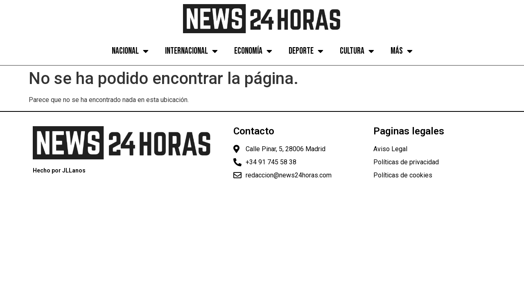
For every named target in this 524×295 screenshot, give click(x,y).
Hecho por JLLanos (59, 170)
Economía (253, 51)
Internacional (191, 51)
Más (402, 51)
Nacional (130, 51)
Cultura (357, 51)
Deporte (306, 51)
